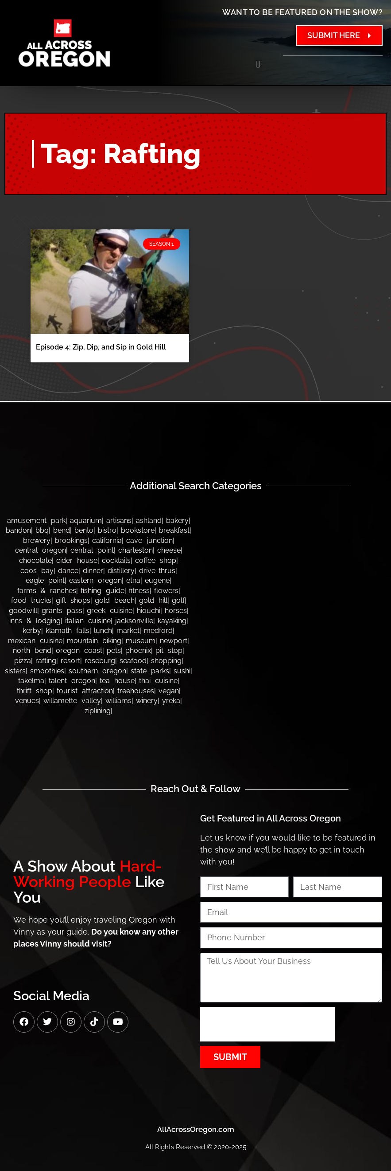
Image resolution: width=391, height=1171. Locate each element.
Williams (118, 700)
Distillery (121, 570)
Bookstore (138, 530)
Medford (158, 630)
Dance (68, 570)
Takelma (31, 680)
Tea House (117, 680)
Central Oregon (40, 550)
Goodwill (23, 610)
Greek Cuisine (109, 610)
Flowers (166, 590)
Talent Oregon (72, 680)
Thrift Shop (34, 691)
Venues (27, 700)
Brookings (71, 540)
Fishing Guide (102, 590)
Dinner (93, 570)
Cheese (169, 550)
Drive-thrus (157, 570)
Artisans (119, 520)
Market (127, 630)
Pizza (22, 660)
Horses (176, 610)
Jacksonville (134, 621)
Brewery (36, 540)
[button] (258, 64)
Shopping (166, 660)
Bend (61, 530)
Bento (83, 530)
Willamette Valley (72, 700)
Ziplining (98, 711)
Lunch (103, 630)
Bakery (177, 520)
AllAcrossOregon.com (195, 1129)
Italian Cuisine (88, 621)
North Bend (32, 650)
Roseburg (100, 660)
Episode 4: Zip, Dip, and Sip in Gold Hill (101, 347)
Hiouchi (148, 610)
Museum (140, 641)
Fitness (139, 590)
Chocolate (35, 560)
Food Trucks (31, 600)
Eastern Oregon (95, 580)
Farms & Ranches (46, 590)
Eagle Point (45, 580)
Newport (173, 641)
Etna (133, 580)
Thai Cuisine (158, 680)
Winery (147, 700)
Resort (70, 660)
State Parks (150, 671)
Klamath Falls (67, 630)
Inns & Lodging (35, 621)
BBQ (42, 530)
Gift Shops (73, 600)
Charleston (135, 550)
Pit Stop (168, 650)
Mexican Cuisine (35, 641)
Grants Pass (62, 610)
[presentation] (267, 1024)
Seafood (133, 660)
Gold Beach (115, 600)
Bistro (107, 530)
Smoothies (47, 671)
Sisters (15, 671)
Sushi (182, 671)
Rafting (45, 660)
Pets (114, 650)
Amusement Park (36, 520)
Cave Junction (149, 540)
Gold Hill (153, 600)
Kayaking (172, 621)
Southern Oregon (97, 671)
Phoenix (138, 650)
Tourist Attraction (85, 691)
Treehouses (135, 691)
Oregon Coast (79, 650)
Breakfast (174, 530)
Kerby (32, 630)
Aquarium (86, 520)
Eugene (157, 580)
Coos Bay (37, 570)
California (107, 540)
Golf (178, 600)
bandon (18, 530)
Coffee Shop (155, 560)
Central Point (92, 550)
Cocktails (116, 560)
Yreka (171, 700)
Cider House (76, 560)
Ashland (149, 520)
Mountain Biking (94, 641)
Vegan (169, 691)
